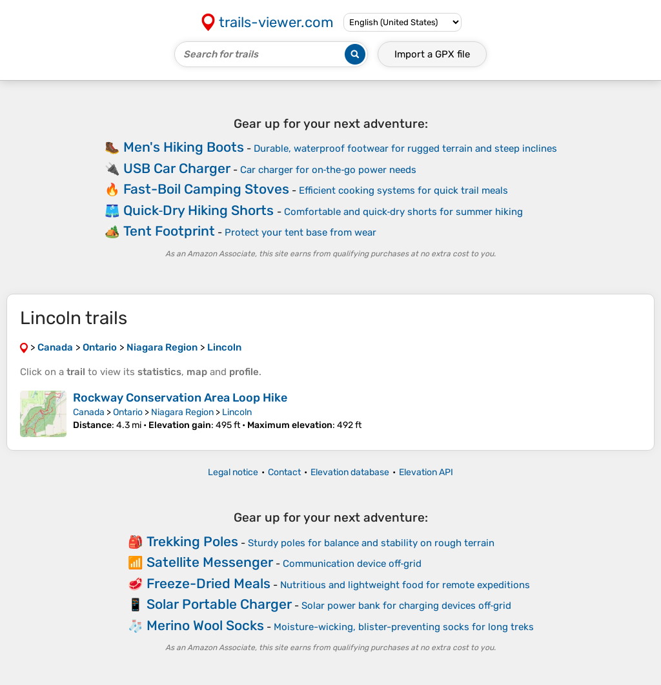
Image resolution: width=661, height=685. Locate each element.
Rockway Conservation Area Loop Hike (180, 398)
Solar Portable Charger (219, 604)
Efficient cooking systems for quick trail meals (403, 190)
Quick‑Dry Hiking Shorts (198, 210)
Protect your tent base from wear (300, 232)
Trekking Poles (192, 541)
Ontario (128, 412)
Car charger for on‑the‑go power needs (328, 170)
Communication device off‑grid (352, 563)
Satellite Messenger (210, 562)
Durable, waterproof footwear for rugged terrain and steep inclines (405, 148)
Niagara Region (182, 412)
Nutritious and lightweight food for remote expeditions (405, 585)
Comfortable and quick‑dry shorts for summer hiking (404, 212)
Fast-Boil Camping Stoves (206, 189)
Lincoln (237, 412)
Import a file (432, 54)
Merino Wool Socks (205, 625)
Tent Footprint (169, 231)
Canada (89, 412)
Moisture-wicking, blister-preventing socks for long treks (404, 627)
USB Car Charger (176, 168)
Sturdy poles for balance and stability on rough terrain (371, 543)
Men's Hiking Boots (183, 147)
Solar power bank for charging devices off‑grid (406, 605)
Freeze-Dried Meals (208, 583)
